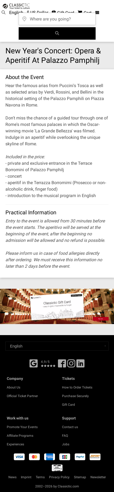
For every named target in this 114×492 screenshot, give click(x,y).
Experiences (15, 444)
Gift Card (68, 405)
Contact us (70, 427)
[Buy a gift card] (57, 306)
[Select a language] (57, 346)
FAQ (65, 436)
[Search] (57, 33)
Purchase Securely (75, 396)
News (12, 477)
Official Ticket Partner (22, 396)
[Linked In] (80, 365)
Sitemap (80, 477)
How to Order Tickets (77, 387)
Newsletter (98, 477)
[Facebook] (34, 363)
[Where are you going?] (57, 17)
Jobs (65, 444)
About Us (13, 387)
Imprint (26, 477)
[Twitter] (71, 365)
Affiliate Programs (20, 436)
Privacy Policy (59, 477)
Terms (40, 477)
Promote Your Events (22, 427)
